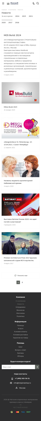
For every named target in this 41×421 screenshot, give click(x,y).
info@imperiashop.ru (22, 383)
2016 (17, 22)
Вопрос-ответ (20, 350)
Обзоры (20, 356)
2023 (24, 16)
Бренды (20, 353)
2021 (31, 16)
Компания (20, 297)
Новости (20, 304)
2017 (10, 22)
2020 (4, 22)
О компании (20, 301)
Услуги (20, 328)
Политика (20, 316)
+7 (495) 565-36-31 (22, 378)
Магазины (20, 313)
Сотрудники (20, 307)
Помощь (20, 325)
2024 (17, 16)
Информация (20, 321)
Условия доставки (20, 335)
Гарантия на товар (20, 338)
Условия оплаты (20, 332)
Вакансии (20, 310)
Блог (20, 347)
